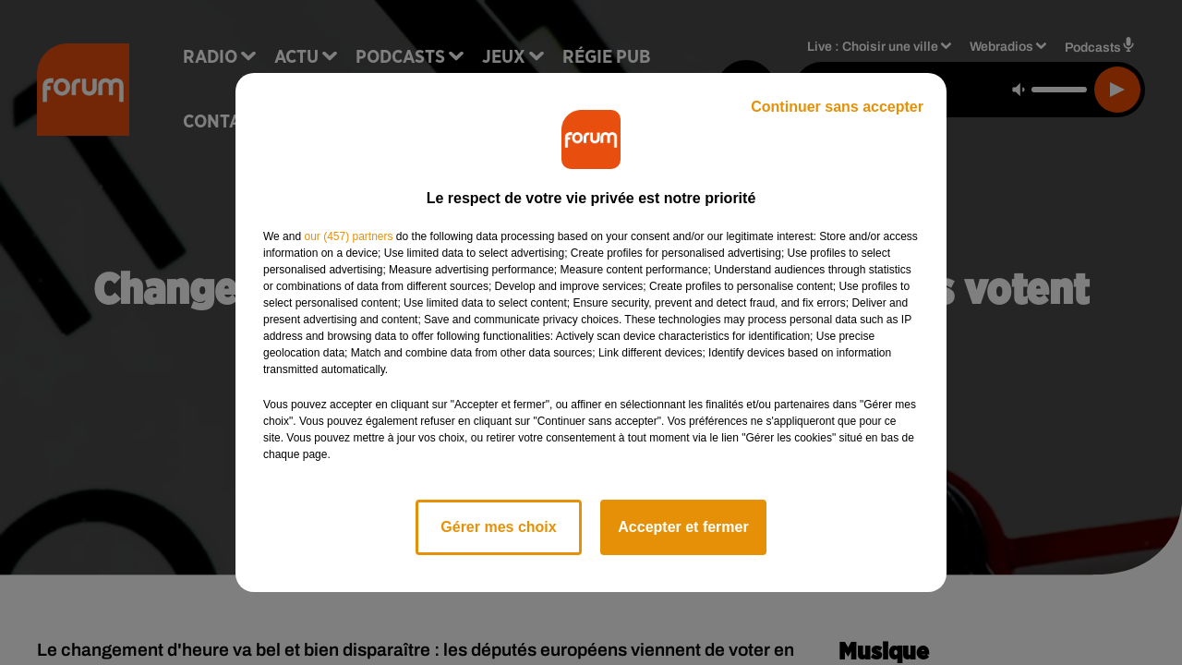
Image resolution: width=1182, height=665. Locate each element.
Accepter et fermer (683, 527)
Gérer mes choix (498, 527)
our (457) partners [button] (348, 236)
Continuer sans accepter (837, 107)
